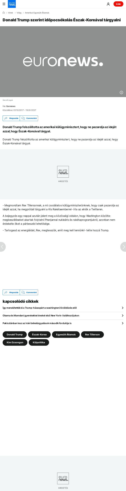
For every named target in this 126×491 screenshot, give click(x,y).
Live (118, 3)
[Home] (4, 12)
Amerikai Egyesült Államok (37, 13)
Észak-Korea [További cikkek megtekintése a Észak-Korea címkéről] (39, 334)
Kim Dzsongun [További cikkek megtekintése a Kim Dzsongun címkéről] (15, 342)
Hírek (10, 13)
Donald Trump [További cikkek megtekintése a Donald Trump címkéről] (15, 334)
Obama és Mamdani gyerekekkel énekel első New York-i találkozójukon (41, 315)
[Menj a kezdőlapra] (12, 4)
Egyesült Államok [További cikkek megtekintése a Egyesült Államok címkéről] (66, 334)
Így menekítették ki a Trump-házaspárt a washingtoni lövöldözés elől (40, 307)
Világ (19, 13)
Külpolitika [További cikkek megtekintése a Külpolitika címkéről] (39, 342)
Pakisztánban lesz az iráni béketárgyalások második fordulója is (37, 323)
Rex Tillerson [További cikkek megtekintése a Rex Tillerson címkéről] (92, 334)
